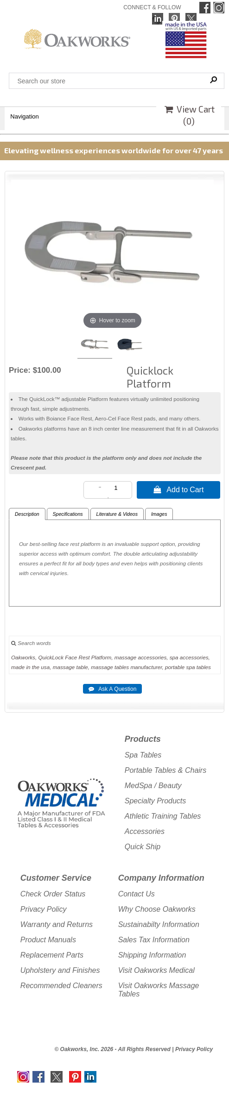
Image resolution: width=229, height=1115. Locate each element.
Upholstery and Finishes (60, 970)
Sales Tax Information (154, 940)
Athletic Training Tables (163, 816)
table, (82, 667)
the (35, 667)
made (18, 667)
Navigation (24, 116)
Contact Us (136, 894)
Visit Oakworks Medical (156, 970)
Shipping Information (152, 955)
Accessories (145, 831)
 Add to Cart (178, 489)
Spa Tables (143, 755)
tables (121, 667)
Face (71, 657)
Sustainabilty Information (158, 924)
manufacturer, (146, 667)
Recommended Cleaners (61, 986)
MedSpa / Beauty (153, 785)
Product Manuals (48, 940)
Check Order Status (53, 894)
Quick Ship (142, 847)
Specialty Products (155, 801)
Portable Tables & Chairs (165, 770)
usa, (46, 667)
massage (125, 657)
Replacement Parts (51, 955)
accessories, (153, 657)
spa (174, 657)
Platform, (102, 657)
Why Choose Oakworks (157, 909)
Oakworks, (24, 657)
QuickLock (51, 657)
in (28, 667)
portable (174, 667)
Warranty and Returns (56, 924)
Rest (84, 657)
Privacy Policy (43, 909)
